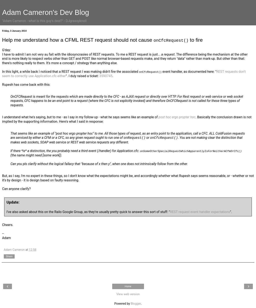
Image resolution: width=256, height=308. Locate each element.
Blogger (136, 303)
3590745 (105, 76)
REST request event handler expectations (200, 212)
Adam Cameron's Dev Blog (45, 12)
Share (9, 256)
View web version (128, 294)
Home (128, 286)
